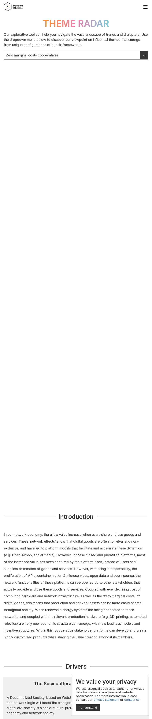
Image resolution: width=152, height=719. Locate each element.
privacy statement (106, 700)
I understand (88, 707)
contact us (131, 700)
